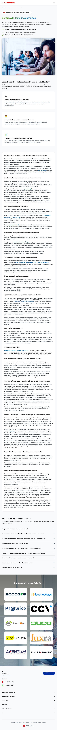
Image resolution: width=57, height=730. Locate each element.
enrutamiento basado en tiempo (20, 242)
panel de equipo (28, 189)
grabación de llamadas (43, 262)
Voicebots (12, 431)
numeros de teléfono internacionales (24, 301)
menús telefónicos (31, 262)
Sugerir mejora (26, 722)
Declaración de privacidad (16, 722)
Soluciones (6, 7)
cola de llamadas (42, 170)
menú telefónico (16, 217)
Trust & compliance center (35, 722)
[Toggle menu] (54, 3)
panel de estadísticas (14, 225)
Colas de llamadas (20, 262)
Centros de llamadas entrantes (16, 7)
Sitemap (44, 722)
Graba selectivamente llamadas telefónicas (16, 350)
